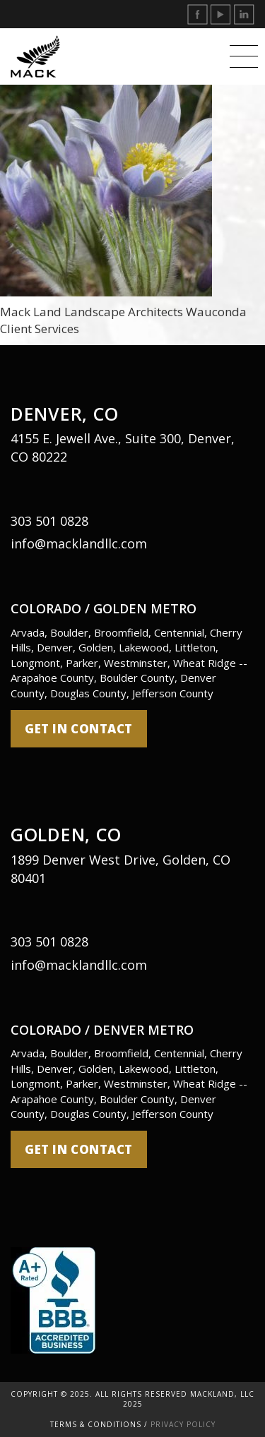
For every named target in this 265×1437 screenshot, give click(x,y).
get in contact (79, 729)
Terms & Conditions (95, 1424)
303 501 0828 (49, 520)
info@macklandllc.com (79, 543)
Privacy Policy (183, 1424)
